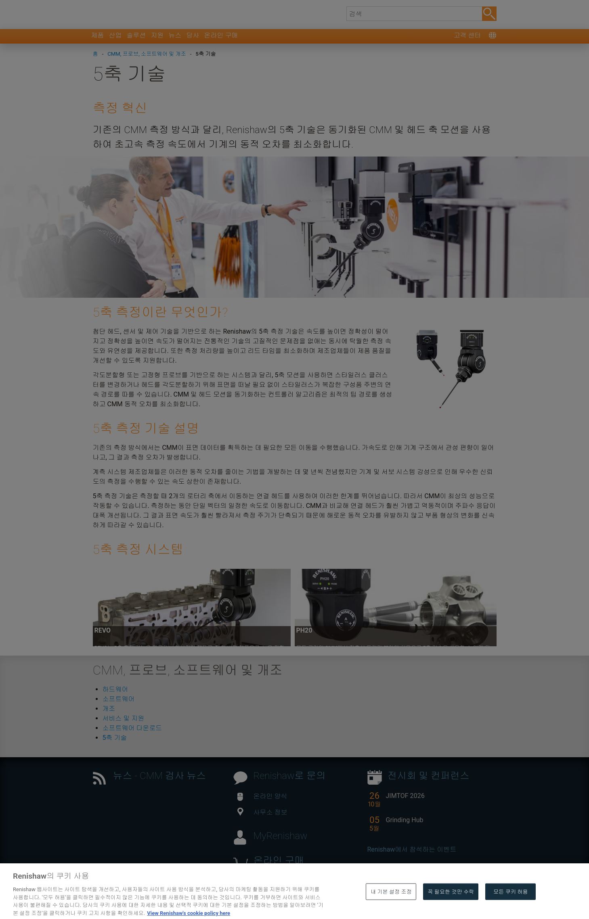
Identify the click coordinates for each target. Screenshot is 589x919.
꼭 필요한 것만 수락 (451, 909)
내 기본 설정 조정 (391, 909)
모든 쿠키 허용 (510, 909)
